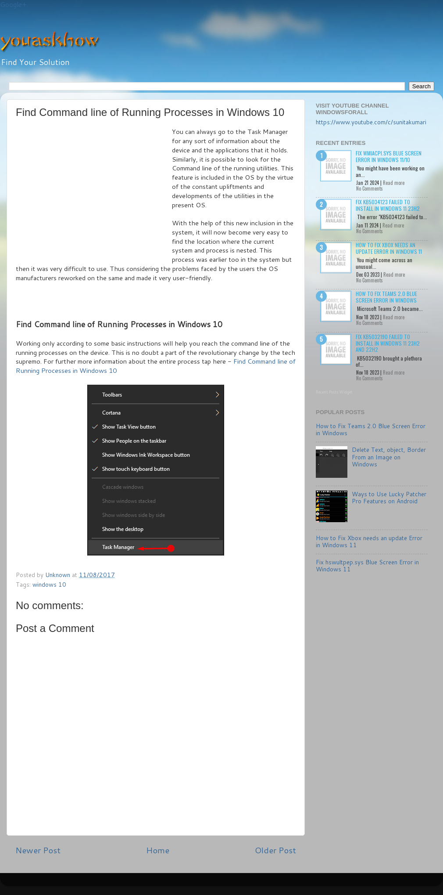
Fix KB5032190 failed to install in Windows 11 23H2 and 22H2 (388, 343)
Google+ (13, 4)
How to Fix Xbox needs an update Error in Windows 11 (389, 248)
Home (157, 850)
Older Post (275, 850)
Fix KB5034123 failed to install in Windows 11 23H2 (388, 205)
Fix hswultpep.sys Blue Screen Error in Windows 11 (367, 565)
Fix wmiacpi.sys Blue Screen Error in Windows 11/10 (389, 156)
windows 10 (49, 584)
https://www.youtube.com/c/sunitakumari (371, 122)
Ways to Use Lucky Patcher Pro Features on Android (389, 497)
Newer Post (38, 850)
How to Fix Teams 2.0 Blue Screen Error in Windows (386, 296)
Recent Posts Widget (334, 392)
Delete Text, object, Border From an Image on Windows (389, 456)
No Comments (369, 188)
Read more (393, 182)
